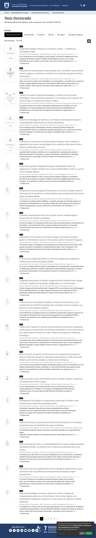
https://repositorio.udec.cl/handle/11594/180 (45, 22)
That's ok (89, 533)
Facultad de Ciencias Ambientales (41, 13)
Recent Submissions (13, 35)
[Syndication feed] (89, 41)
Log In (88, 5)
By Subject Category (76, 35)
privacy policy (81, 529)
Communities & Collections (39, 5)
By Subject (61, 35)
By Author (41, 35)
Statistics (65, 5)
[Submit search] (81, 5)
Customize (61, 533)
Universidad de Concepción (20, 13)
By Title (51, 35)
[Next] (57, 519)
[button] (84, 5)
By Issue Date (29, 35)
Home (6, 13)
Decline (82, 533)
